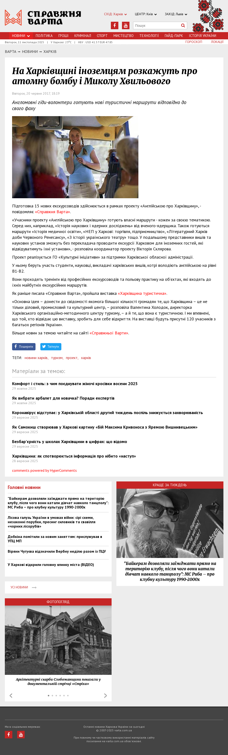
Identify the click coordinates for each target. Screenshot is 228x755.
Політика (44, 35)
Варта (10, 51)
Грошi (63, 35)
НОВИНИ (30, 51)
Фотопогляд (58, 602)
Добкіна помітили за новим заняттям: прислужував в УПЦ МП (55, 538)
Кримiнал (82, 35)
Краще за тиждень (170, 485)
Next (105, 695)
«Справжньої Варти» (109, 333)
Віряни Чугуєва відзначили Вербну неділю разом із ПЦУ (57, 551)
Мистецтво (124, 35)
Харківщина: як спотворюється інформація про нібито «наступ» (74, 456)
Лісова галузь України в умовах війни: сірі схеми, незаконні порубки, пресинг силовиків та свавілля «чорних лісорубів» (51, 522)
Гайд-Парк (174, 35)
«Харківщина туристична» (142, 293)
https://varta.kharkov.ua (43, 19)
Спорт (102, 35)
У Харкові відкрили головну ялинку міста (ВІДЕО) (51, 564)
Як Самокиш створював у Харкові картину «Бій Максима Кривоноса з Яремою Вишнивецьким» (105, 427)
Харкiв (50, 51)
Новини (21, 35)
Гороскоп (193, 42)
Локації (217, 42)
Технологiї (149, 35)
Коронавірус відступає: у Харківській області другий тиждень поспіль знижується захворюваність (107, 412)
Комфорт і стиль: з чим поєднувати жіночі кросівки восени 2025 (75, 383)
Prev (11, 695)
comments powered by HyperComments (44, 470)
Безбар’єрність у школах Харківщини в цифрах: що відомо (69, 441)
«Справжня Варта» (52, 211)
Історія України (202, 35)
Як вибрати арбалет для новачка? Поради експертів (63, 398)
